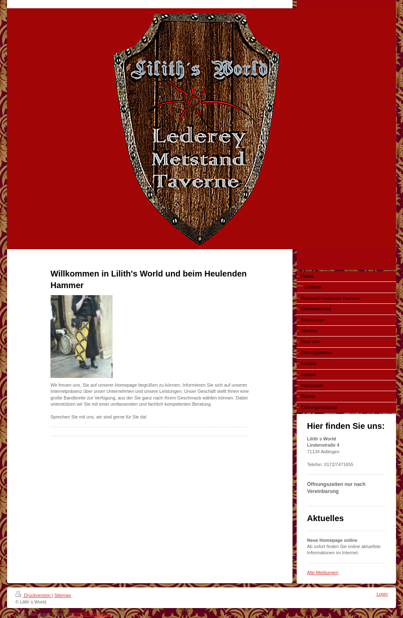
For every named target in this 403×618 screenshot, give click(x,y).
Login (382, 594)
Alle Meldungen (322, 572)
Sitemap (62, 595)
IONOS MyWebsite (92, 614)
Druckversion (33, 595)
